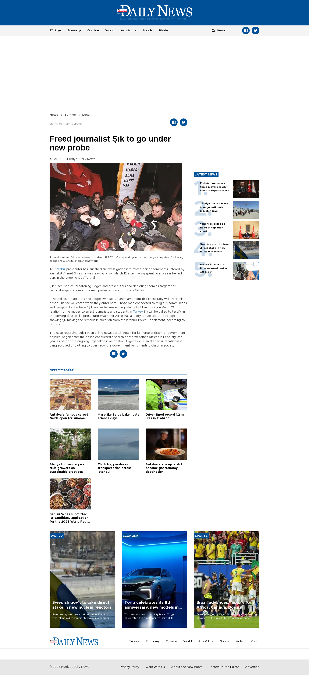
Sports (148, 30)
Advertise (252, 667)
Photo (163, 30)
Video (240, 641)
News (54, 114)
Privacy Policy (129, 667)
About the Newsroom (187, 667)
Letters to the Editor (224, 667)
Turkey (137, 311)
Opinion (93, 30)
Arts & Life (128, 30)
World (109, 30)
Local (86, 114)
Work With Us (155, 667)
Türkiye (55, 30)
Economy (74, 30)
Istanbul (59, 269)
